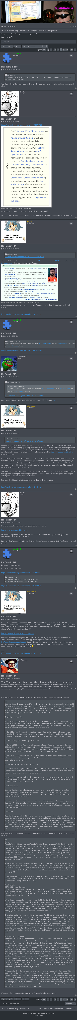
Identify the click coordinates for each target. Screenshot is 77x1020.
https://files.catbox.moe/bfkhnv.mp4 (14, 530)
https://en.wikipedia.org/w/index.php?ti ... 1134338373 (21, 586)
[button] (44, 49)
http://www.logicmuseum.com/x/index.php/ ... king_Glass (21, 314)
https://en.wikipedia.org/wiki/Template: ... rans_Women (21, 350)
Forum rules (6, 42)
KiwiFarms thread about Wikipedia (13, 642)
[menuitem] (14, 26)
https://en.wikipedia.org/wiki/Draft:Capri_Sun (17, 633)
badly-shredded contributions (62, 452)
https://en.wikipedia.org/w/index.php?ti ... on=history (20, 573)
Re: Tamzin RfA (9, 66)
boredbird (17, 53)
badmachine (22, 356)
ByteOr (9, 75)
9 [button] (63, 50)
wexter (20, 659)
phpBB (32, 1013)
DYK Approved (60, 261)
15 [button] (72, 50)
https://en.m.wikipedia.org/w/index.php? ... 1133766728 (21, 125)
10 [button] (67, 50)
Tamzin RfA (7, 37)
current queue (6, 263)
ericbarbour (31, 221)
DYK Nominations (42, 261)
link (53, 400)
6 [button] (55, 50)
